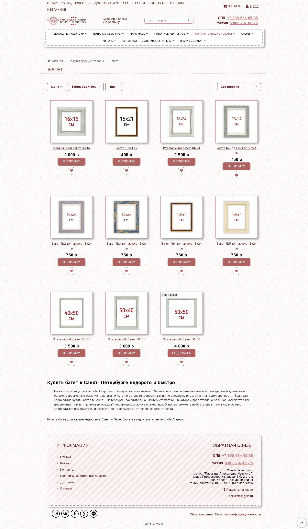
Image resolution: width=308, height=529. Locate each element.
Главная (55, 61)
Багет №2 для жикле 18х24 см (71, 246)
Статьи (138, 3)
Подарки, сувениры (107, 34)
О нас (52, 3)
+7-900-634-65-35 (242, 18)
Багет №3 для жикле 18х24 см (126, 246)
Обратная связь (201, 514)
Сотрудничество (76, 3)
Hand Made (137, 34)
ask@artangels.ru (241, 496)
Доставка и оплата (111, 3)
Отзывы (177, 3)
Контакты (157, 3)
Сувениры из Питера (156, 41)
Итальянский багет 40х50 (71, 339)
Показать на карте (238, 490)
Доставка (67, 482)
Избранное (56, 10)
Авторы (108, 41)
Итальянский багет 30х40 (126, 339)
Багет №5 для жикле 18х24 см (236, 246)
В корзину (71, 161)
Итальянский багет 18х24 (181, 148)
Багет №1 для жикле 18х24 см (237, 150)
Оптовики (129, 41)
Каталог (66, 463)
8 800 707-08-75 (244, 23)
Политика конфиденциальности (83, 476)
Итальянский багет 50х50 (181, 339)
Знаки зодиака (191, 41)
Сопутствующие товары (213, 34)
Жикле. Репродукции (69, 34)
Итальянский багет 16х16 (71, 148)
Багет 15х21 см (127, 148)
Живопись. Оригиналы (170, 34)
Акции (245, 34)
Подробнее (181, 353)
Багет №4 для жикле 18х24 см (181, 246)
